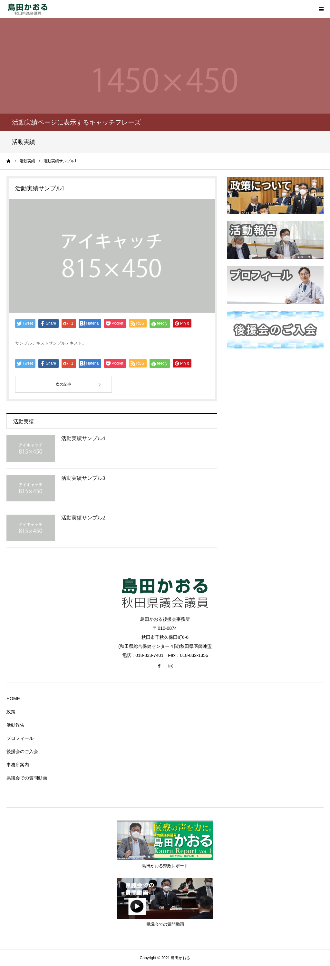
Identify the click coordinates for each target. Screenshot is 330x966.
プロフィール (20, 738)
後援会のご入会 (22, 751)
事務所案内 (17, 764)
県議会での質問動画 (26, 777)
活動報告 (15, 725)
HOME (13, 698)
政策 (10, 711)
